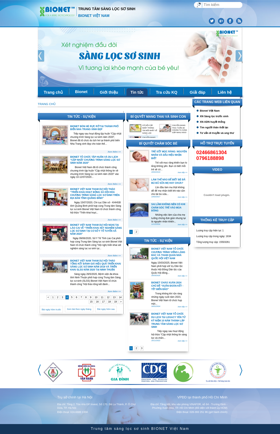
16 (97, 301)
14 (120, 297)
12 (108, 297)
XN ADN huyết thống (212, 121)
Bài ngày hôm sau (106, 309)
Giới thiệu (109, 92)
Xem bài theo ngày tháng (79, 309)
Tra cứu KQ (166, 92)
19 (115, 301)
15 (91, 301)
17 (103, 301)
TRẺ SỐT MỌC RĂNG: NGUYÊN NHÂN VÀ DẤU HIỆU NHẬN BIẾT (169, 155)
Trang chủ (53, 92)
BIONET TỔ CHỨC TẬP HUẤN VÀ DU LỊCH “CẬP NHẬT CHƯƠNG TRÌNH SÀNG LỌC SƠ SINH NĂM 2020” (95, 160)
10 (96, 297)
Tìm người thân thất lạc (214, 127)
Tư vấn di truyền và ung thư (217, 132)
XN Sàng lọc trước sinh (214, 116)
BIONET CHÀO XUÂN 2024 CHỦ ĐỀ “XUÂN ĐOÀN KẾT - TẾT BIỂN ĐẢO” (167, 286)
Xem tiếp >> (182, 172)
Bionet (81, 92)
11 (102, 297)
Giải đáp (197, 92)
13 (114, 297)
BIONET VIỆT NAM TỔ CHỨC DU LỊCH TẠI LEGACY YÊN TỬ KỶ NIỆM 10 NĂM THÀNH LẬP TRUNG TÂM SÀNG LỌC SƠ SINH (168, 320)
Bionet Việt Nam (210, 110)
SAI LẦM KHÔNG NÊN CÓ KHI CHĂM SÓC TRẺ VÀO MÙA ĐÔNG (168, 207)
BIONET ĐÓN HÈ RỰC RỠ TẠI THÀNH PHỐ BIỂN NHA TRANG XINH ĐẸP (94, 128)
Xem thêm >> (114, 152)
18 (109, 301)
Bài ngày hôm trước (51, 309)
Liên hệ (225, 92)
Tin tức (137, 92)
